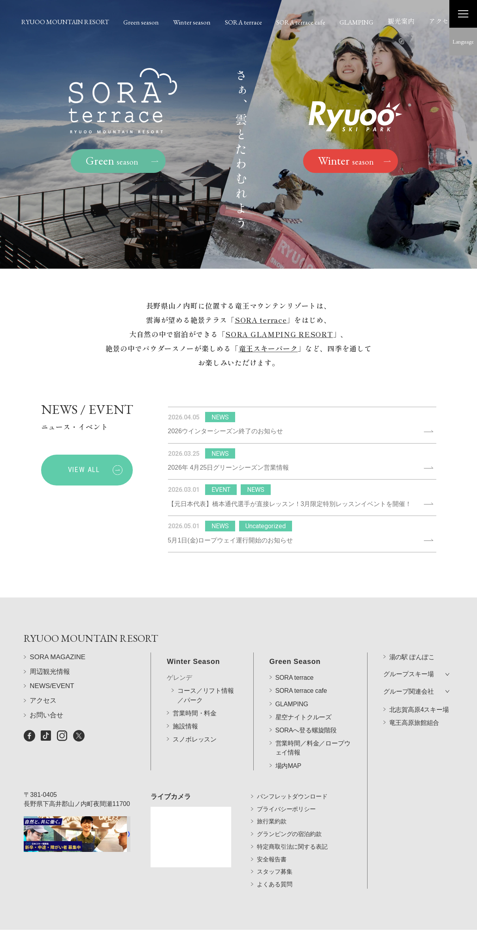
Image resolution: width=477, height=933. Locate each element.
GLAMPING (356, 22)
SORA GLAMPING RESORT (279, 335)
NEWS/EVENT (52, 701)
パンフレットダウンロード (292, 784)
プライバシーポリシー (286, 797)
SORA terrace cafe (300, 22)
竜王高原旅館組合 (414, 701)
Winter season (192, 22)
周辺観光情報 (50, 687)
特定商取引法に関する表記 (292, 835)
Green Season (295, 640)
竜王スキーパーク (268, 349)
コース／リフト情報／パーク (205, 674)
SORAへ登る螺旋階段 (306, 708)
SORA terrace (243, 22)
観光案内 (401, 21)
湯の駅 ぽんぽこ (412, 635)
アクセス (442, 21)
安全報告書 (271, 847)
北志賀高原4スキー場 (419, 688)
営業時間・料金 (195, 691)
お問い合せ (46, 730)
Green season (141, 22)
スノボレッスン (195, 718)
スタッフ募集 (274, 860)
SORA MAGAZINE (57, 673)
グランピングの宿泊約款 (289, 822)
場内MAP (288, 744)
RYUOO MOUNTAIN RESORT (65, 21)
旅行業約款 (271, 810)
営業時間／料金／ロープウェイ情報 (313, 726)
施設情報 (185, 705)
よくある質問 (274, 872)
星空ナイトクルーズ (303, 695)
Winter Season (193, 640)
